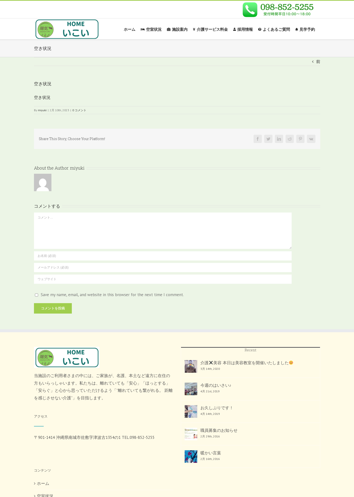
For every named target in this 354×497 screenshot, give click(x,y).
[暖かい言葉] (191, 456)
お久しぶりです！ (216, 407)
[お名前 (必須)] (163, 255)
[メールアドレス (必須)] (163, 267)
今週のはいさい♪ (215, 385)
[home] (66, 350)
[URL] (163, 279)
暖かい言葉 (210, 453)
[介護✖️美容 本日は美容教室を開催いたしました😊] (191, 366)
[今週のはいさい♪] (191, 389)
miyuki (42, 110)
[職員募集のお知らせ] (191, 434)
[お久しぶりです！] (191, 411)
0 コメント (79, 110)
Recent (250, 350)
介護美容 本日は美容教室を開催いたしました (246, 362)
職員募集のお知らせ (219, 430)
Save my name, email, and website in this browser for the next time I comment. (112, 294)
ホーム (43, 483)
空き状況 (42, 97)
